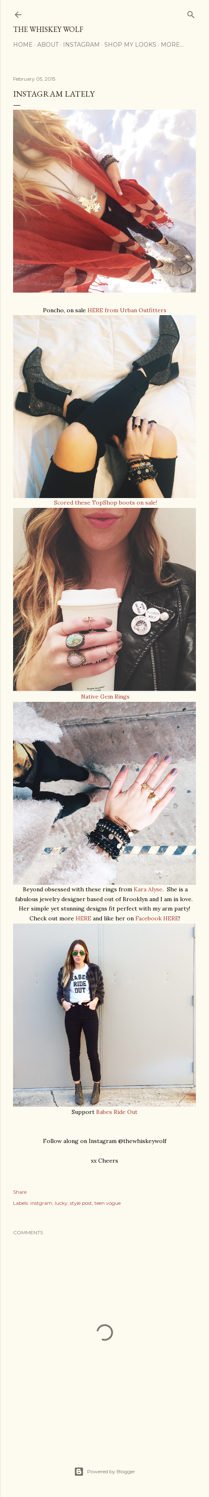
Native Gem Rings (104, 696)
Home (23, 44)
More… (172, 44)
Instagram (81, 44)
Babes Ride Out (116, 1112)
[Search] (191, 13)
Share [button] (20, 1192)
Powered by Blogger (104, 1472)
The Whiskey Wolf (48, 29)
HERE (83, 918)
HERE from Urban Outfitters (127, 310)
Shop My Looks (130, 44)
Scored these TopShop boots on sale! (104, 502)
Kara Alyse (147, 889)
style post (81, 1203)
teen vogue (107, 1203)
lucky (61, 1203)
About (47, 44)
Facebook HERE (157, 918)
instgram (41, 1203)
